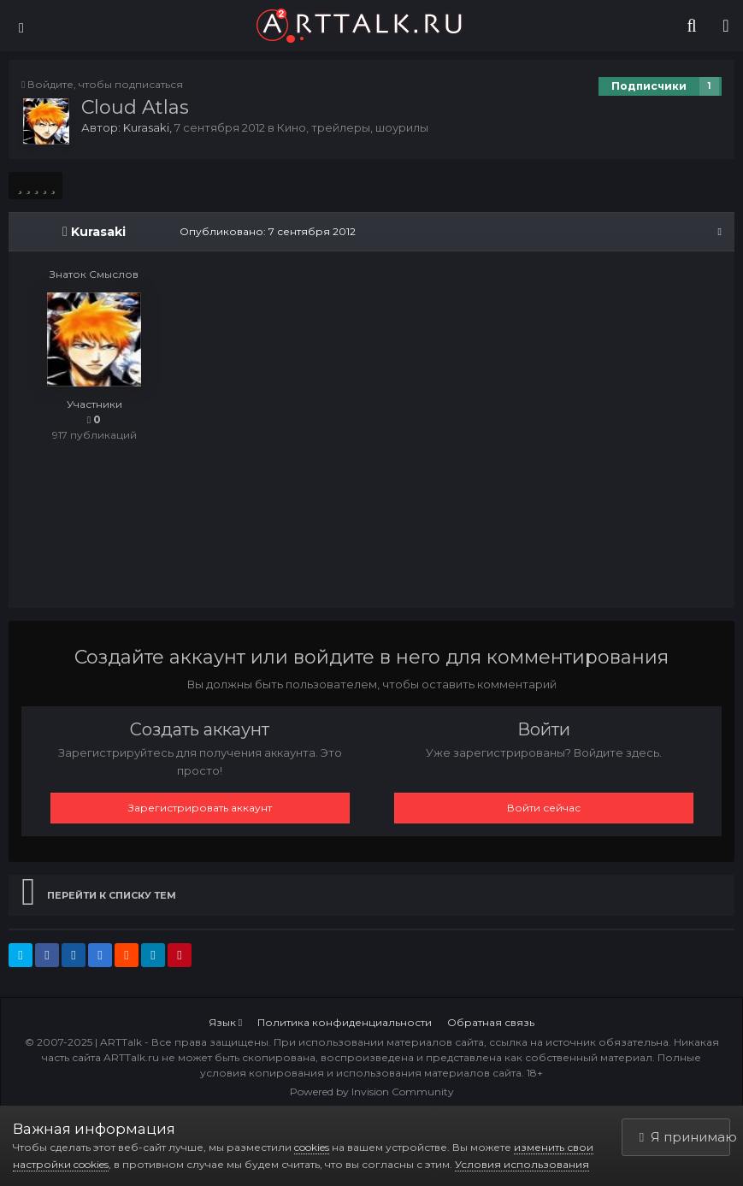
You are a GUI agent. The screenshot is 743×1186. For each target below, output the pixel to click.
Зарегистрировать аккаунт (200, 807)
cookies (311, 1147)
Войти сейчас (544, 807)
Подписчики (649, 86)
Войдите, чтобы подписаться (105, 84)
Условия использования (522, 1164)
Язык (225, 1022)
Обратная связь (490, 1022)
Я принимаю (685, 1137)
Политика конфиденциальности (344, 1022)
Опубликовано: (268, 231)
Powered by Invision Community (372, 1091)
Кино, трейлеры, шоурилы (352, 127)
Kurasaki (146, 127)
